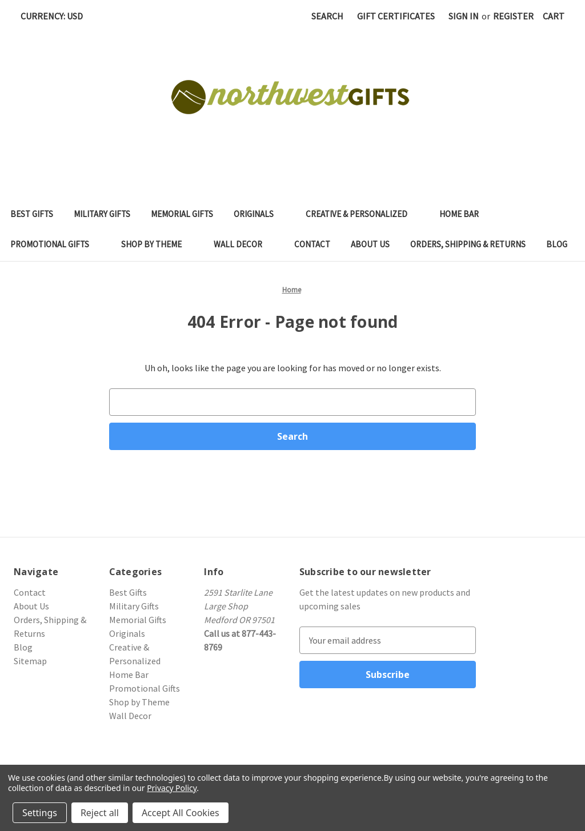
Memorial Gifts (182, 213)
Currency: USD (56, 16)
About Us (370, 244)
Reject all (100, 812)
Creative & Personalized (362, 213)
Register (513, 16)
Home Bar (464, 213)
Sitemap (30, 661)
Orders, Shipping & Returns (468, 244)
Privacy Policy (172, 787)
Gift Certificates (396, 16)
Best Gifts (31, 213)
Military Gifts (102, 213)
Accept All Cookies (180, 812)
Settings (39, 812)
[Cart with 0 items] (553, 16)
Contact (312, 244)
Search (327, 16)
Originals (259, 213)
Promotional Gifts (55, 244)
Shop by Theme (157, 244)
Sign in (463, 16)
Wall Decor (244, 244)
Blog (556, 244)
